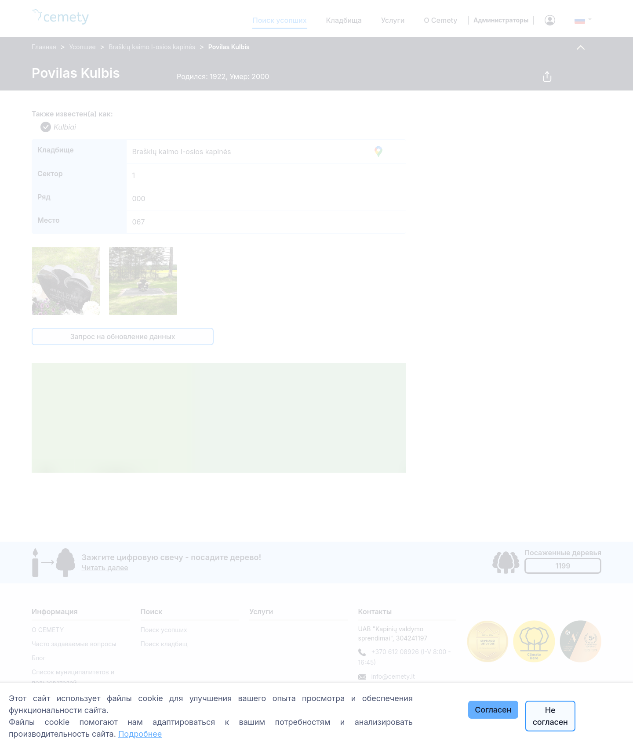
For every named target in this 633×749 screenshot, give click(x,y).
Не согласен (550, 716)
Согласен (493, 709)
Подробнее (140, 733)
